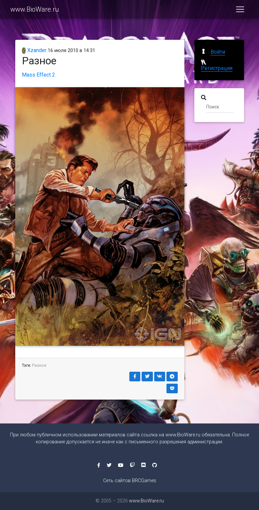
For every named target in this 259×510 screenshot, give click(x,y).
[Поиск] (220, 106)
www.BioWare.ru (34, 11)
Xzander (34, 50)
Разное (39, 365)
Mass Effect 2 (38, 75)
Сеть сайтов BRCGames (129, 480)
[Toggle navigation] (240, 10)
